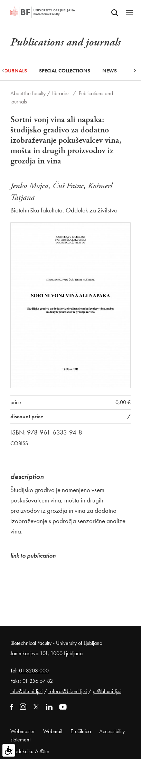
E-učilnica (80, 731)
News (109, 70)
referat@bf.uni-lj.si (67, 691)
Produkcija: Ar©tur (29, 751)
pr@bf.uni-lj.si (107, 691)
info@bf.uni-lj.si (26, 691)
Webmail (52, 731)
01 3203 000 (34, 670)
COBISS (19, 443)
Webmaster (22, 731)
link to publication (33, 555)
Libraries (60, 93)
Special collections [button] (64, 70)
